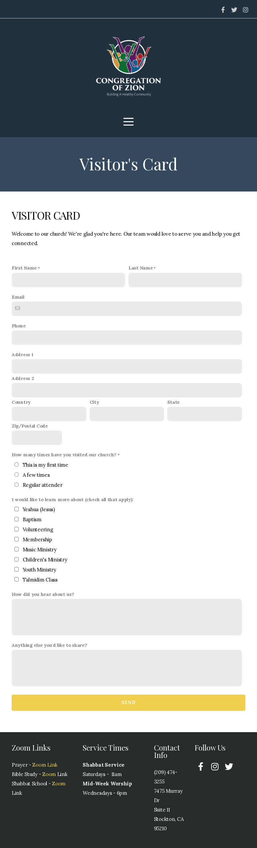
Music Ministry (40, 549)
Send (128, 702)
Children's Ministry (45, 559)
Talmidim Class (40, 579)
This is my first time (45, 465)
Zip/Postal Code (30, 426)
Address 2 (23, 378)
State (173, 402)
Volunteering (38, 529)
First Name (24, 268)
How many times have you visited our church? (64, 455)
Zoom (48, 774)
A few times (36, 475)
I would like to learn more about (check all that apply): (72, 499)
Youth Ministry (39, 569)
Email (18, 297)
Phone (19, 326)
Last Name (140, 268)
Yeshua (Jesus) (39, 509)
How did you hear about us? (43, 594)
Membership (37, 539)
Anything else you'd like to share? (49, 645)
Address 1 (22, 355)
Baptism (32, 519)
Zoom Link (44, 765)
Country (21, 402)
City (94, 402)
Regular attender (43, 485)
